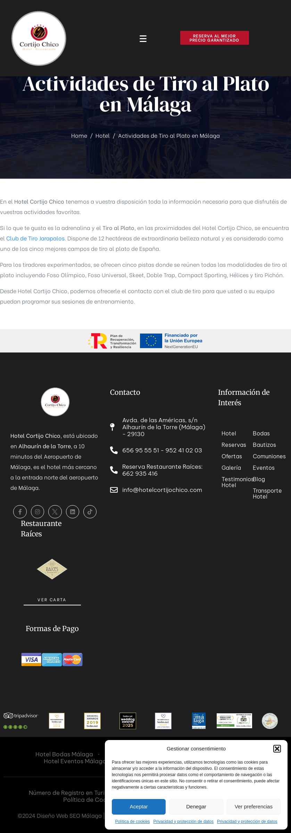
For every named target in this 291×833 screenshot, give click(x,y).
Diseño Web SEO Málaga (69, 815)
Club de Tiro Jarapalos (35, 238)
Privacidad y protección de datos (183, 821)
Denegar (196, 806)
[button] (277, 748)
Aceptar (139, 806)
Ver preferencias (254, 806)
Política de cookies (132, 821)
